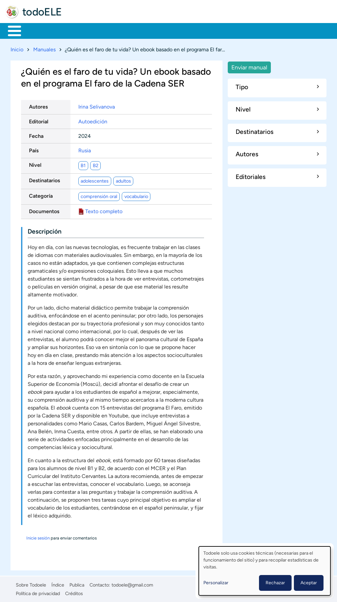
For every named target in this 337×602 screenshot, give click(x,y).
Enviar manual (249, 66)
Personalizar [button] (215, 583)
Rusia (84, 149)
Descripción (45, 230)
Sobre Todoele (31, 584)
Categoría (41, 195)
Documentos (44, 210)
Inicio (11, 30)
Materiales (37, 30)
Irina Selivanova (96, 106)
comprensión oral (99, 195)
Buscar (274, 30)
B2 (95, 164)
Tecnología (199, 30)
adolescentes (95, 180)
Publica (76, 584)
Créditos (74, 592)
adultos (123, 180)
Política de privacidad (38, 592)
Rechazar (275, 583)
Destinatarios (44, 179)
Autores (38, 106)
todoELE (42, 12)
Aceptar (308, 583)
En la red (158, 30)
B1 (83, 164)
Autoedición (92, 120)
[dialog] (264, 570)
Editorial (38, 120)
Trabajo (121, 30)
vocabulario (136, 195)
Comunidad (244, 30)
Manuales (44, 48)
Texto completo (103, 210)
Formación (80, 30)
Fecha (36, 135)
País (34, 149)
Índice (57, 584)
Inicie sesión (38, 536)
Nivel (35, 164)
